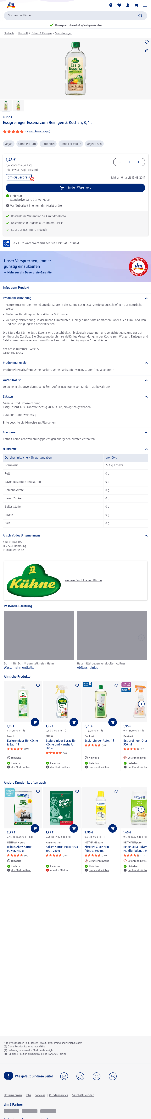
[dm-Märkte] (111, 5)
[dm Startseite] (10, 5)
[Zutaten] (75, 397)
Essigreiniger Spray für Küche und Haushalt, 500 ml (61, 744)
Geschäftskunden (83, 1095)
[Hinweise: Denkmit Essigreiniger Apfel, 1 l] (92, 758)
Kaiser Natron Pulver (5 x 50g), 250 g (62, 849)
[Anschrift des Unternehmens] (75, 536)
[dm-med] (48, 1111)
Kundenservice (58, 1095)
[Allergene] (75, 432)
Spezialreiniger (63, 33)
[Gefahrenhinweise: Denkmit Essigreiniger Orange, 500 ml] (135, 758)
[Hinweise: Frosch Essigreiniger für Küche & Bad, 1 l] (14, 758)
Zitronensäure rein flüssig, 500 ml (97, 849)
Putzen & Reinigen (41, 33)
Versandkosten (74, 1043)
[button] (145, 5)
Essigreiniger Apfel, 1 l (99, 740)
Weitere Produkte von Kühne (54, 581)
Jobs (28, 1095)
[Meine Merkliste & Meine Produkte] (119, 5)
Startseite (9, 33)
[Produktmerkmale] (75, 363)
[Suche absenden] (140, 15)
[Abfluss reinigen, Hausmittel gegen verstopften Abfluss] (112, 641)
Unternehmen (13, 1095)
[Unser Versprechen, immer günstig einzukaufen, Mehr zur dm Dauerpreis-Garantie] (75, 266)
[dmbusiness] (30, 1111)
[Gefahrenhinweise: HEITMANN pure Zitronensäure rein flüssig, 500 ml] (97, 861)
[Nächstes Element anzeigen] (141, 704)
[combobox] (75, 15)
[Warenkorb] (136, 5)
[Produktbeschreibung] (75, 298)
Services (40, 1095)
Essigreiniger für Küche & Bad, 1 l (22, 742)
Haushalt (23, 33)
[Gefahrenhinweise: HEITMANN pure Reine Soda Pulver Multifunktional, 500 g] (135, 861)
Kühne (7, 117)
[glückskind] (11, 1111)
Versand (32, 170)
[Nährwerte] (75, 449)
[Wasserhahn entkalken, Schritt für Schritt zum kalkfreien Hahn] (39, 641)
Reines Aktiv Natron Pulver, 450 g (19, 849)
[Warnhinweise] (75, 380)
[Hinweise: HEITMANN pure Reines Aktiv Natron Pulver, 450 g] (14, 861)
